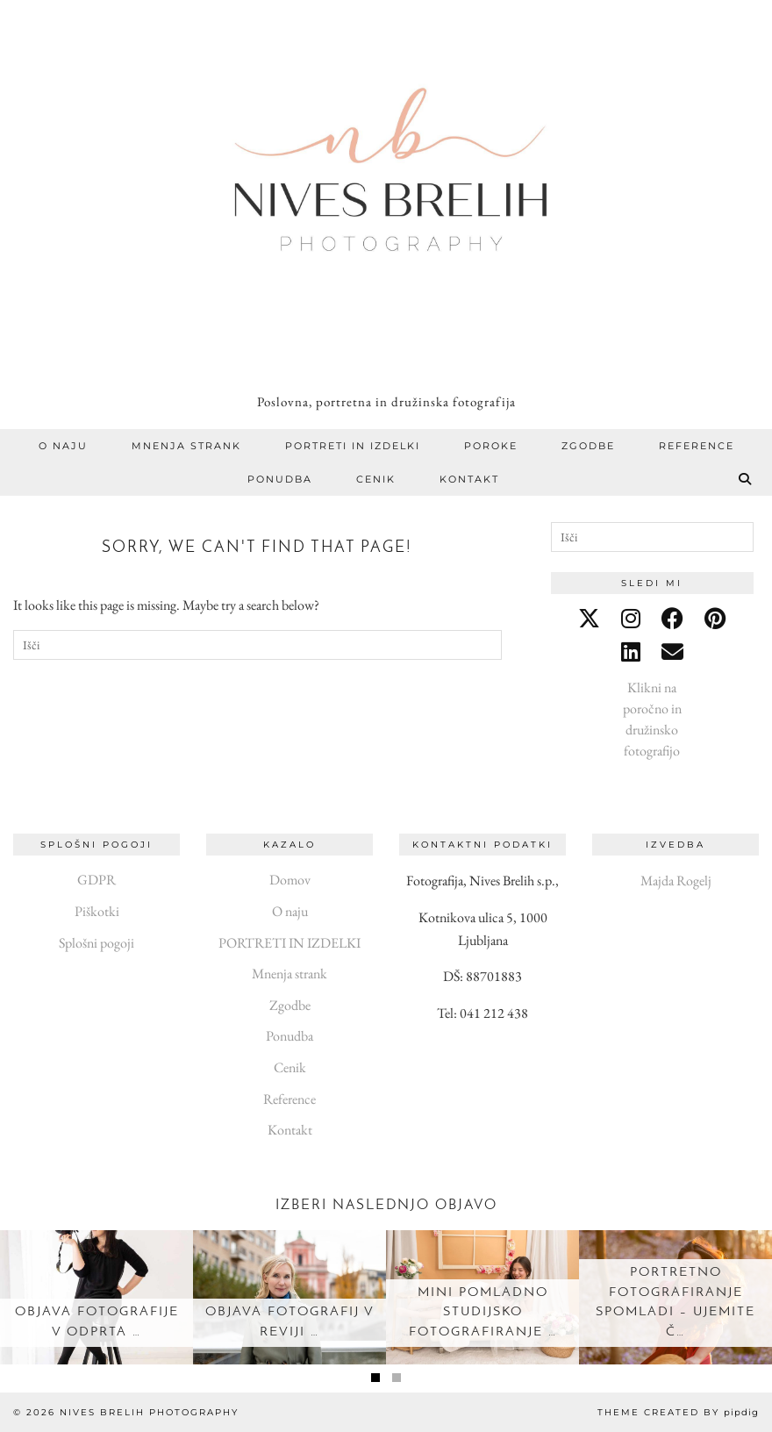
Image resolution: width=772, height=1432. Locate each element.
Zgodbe (588, 446)
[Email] (672, 652)
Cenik (376, 479)
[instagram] (630, 619)
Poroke (491, 446)
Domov (290, 879)
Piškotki (97, 911)
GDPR (96, 879)
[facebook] (672, 619)
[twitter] (589, 619)
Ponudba (279, 479)
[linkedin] (630, 652)
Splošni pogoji (96, 943)
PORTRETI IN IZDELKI (352, 446)
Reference (696, 446)
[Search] (746, 479)
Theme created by (678, 1412)
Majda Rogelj (675, 880)
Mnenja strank (186, 446)
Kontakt (469, 479)
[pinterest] (715, 619)
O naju (63, 446)
